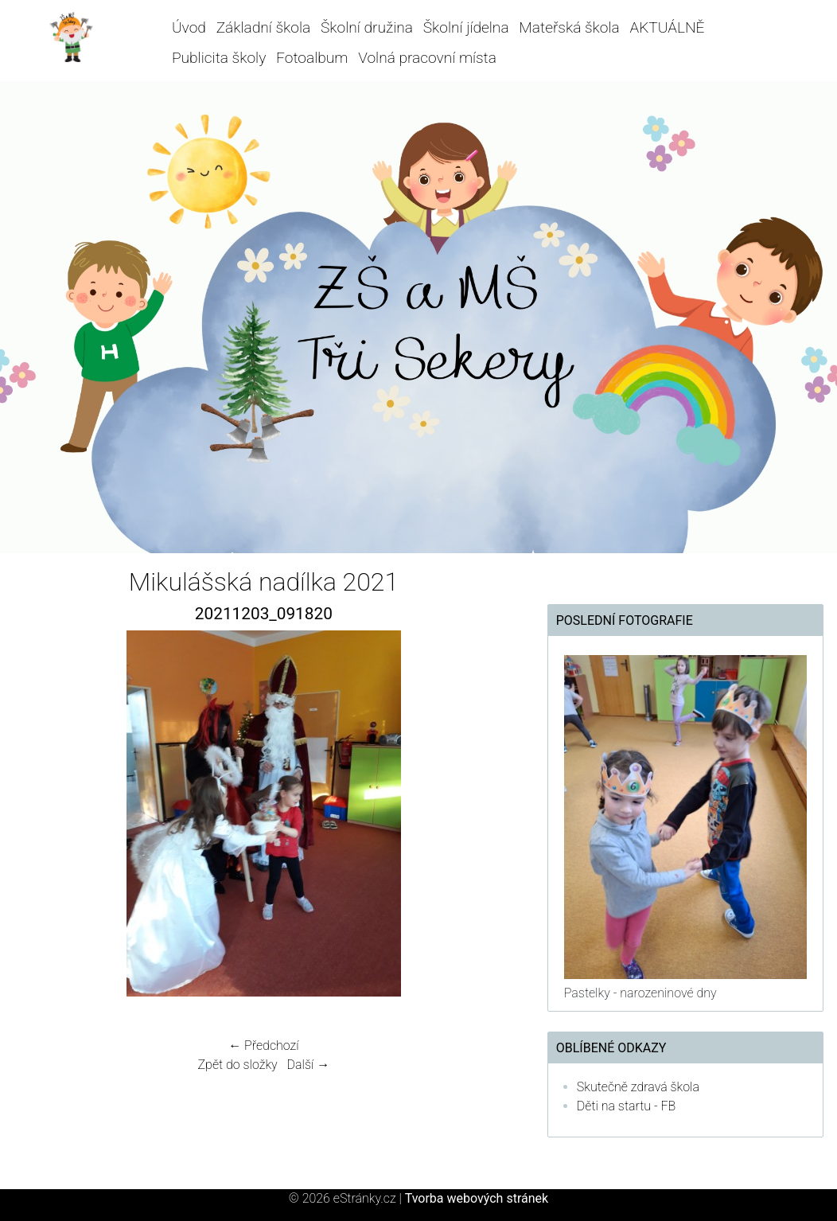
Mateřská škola (569, 27)
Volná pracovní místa (427, 58)
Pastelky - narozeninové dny (640, 993)
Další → (308, 1064)
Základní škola (263, 27)
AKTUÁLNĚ (667, 27)
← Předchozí (263, 1045)
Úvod (189, 27)
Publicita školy (219, 58)
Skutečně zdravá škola (638, 1086)
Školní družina (367, 27)
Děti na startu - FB (626, 1106)
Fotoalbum (312, 58)
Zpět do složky (238, 1064)
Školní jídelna (466, 27)
